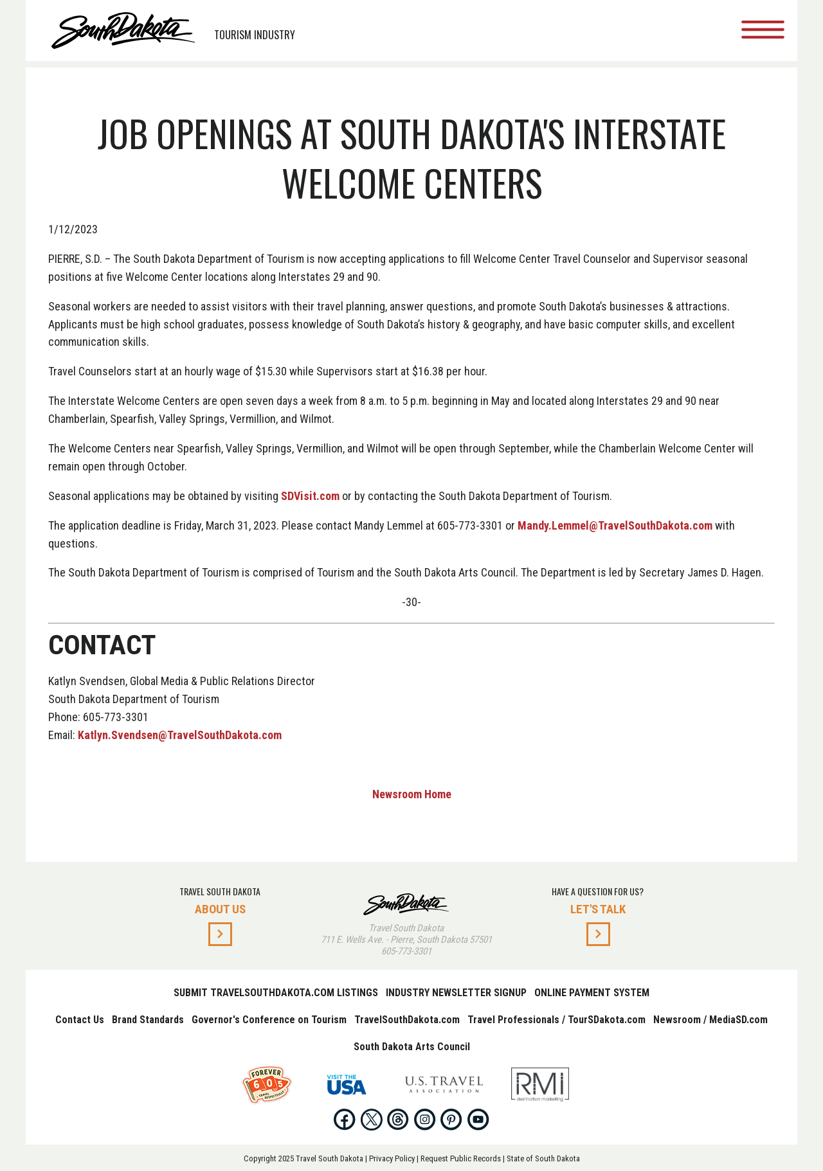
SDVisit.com (310, 496)
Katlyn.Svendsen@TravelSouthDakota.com (180, 735)
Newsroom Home (411, 794)
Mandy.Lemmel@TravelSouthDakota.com (615, 525)
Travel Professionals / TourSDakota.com (556, 1020)
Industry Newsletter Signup (456, 993)
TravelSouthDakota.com (407, 1020)
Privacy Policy (392, 1158)
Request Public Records (461, 1158)
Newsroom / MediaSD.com (710, 1020)
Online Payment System (591, 993)
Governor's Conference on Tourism (269, 1020)
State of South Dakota (543, 1158)
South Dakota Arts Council (412, 1047)
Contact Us (79, 1020)
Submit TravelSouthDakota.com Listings (276, 993)
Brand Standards (148, 1020)
